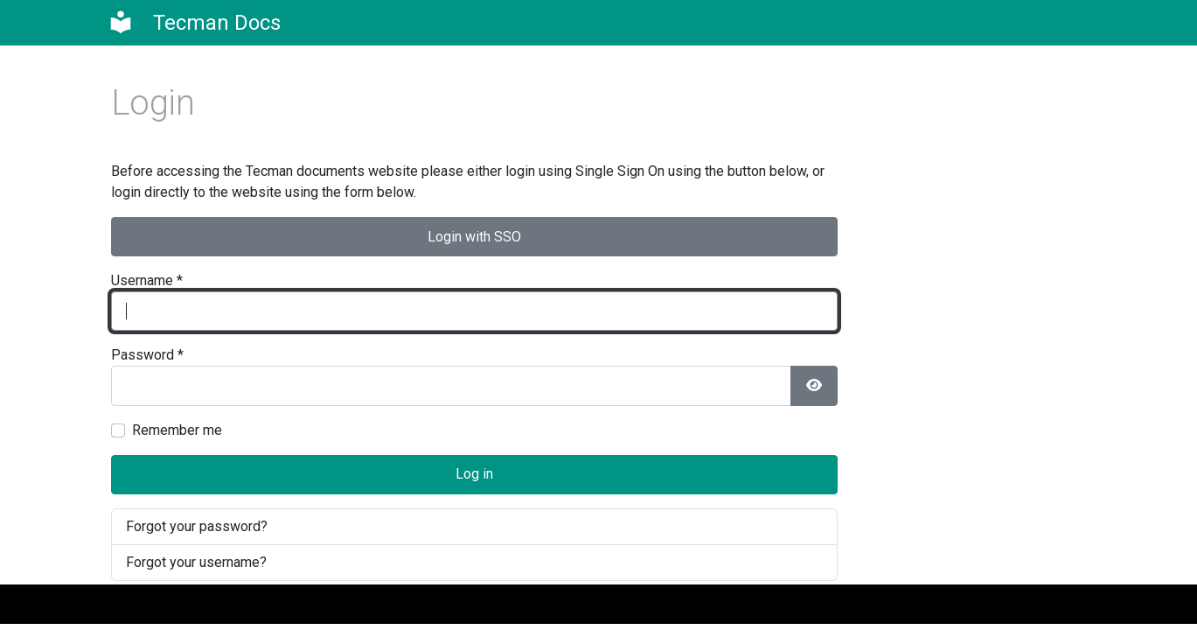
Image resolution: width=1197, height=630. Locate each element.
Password (147, 354)
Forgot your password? (197, 526)
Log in (474, 474)
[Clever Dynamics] (194, 22)
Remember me (177, 430)
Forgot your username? (196, 562)
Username (147, 280)
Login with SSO (474, 236)
